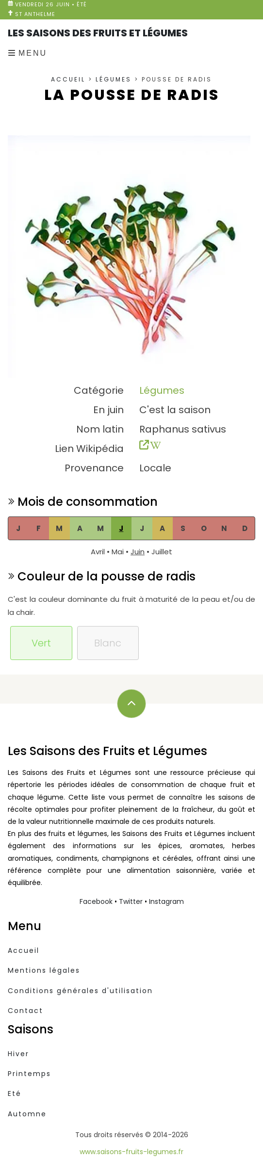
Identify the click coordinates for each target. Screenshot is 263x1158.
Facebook (96, 901)
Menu (32, 53)
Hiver (18, 1054)
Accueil (68, 79)
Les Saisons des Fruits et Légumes (98, 33)
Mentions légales (44, 970)
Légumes (114, 79)
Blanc (107, 643)
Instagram (166, 901)
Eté (14, 1093)
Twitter (131, 901)
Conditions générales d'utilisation (80, 991)
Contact (25, 1010)
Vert (41, 643)
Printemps (29, 1073)
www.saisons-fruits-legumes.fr (131, 1152)
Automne (27, 1114)
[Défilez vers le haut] (131, 703)
